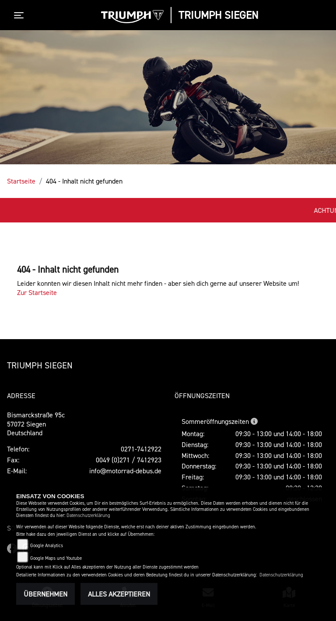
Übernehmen (45, 594)
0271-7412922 (141, 448)
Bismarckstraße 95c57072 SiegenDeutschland (36, 423)
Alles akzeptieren (119, 594)
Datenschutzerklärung (88, 515)
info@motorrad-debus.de (125, 470)
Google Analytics (46, 545)
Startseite (21, 181)
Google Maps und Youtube (56, 558)
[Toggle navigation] (20, 15)
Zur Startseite (37, 292)
